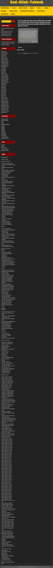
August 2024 (4, 54)
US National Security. (6, 370)
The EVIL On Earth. (6, 364)
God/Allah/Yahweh (5, 124)
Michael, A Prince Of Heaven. (8, 235)
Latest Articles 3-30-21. (7, 429)
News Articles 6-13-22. (7, 469)
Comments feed (5, 149)
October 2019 (4, 109)
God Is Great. (5, 180)
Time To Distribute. (6, 221)
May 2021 (3, 94)
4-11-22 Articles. (5, 389)
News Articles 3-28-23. (7, 379)
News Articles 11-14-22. (7, 447)
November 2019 (5, 108)
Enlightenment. (5, 174)
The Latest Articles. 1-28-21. (8, 365)
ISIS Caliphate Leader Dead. (8, 206)
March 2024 (4, 56)
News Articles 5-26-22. (7, 465)
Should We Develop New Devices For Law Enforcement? (7, 291)
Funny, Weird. (5, 175)
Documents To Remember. (8, 404)
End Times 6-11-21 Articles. (8, 349)
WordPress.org (4, 150)
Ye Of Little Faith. (6, 558)
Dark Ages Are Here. (6, 252)
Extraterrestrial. (41, 11)
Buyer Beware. (5, 272)
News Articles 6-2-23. (6, 474)
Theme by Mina (32, 566)
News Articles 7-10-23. (7, 485)
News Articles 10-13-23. (7, 440)
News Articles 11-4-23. (7, 451)
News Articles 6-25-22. (7, 476)
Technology (4, 135)
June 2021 (3, 93)
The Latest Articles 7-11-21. (8, 523)
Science (3, 131)
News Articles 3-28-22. (7, 456)
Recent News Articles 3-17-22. (8, 508)
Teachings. (46, 8)
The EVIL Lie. (5, 518)
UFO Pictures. (5, 159)
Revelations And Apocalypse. (8, 261)
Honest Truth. (5, 353)
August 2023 (4, 66)
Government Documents (7, 342)
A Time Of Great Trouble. (7, 163)
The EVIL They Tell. (6, 324)
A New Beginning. (6, 333)
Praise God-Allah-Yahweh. (8, 357)
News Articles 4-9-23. (6, 462)
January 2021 (4, 99)
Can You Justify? (6, 274)
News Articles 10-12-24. (6, 31)
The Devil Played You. (7, 295)
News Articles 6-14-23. (7, 471)
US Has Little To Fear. (7, 300)
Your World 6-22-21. (6, 372)
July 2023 (3, 68)
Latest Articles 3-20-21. (7, 428)
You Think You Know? (7, 560)
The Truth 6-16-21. (6, 367)
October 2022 (4, 80)
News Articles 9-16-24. (6, 32)
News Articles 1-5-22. (6, 386)
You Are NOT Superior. (7, 224)
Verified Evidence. (6, 371)
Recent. (3, 360)
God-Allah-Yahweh (26, 2)
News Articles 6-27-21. (7, 479)
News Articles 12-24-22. (7, 376)
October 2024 (4, 52)
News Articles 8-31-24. (6, 34)
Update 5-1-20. (5, 543)
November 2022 (5, 79)
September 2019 (5, 111)
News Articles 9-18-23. (7, 496)
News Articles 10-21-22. (7, 443)
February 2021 (4, 98)
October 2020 (4, 104)
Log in (2, 146)
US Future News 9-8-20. (7, 544)
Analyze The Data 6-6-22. (7, 396)
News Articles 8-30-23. (7, 489)
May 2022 (3, 87)
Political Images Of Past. (7, 504)
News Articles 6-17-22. (7, 472)
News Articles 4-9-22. (6, 461)
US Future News (4, 14)
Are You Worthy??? (6, 228)
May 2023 (3, 70)
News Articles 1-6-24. (6, 437)
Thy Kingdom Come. (6, 245)
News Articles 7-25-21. (7, 487)
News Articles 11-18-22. (7, 450)
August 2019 (4, 112)
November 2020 (5, 102)
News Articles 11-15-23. (7, 449)
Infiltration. (4, 354)
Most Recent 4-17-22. (6, 257)
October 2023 (4, 63)
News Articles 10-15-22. (7, 442)
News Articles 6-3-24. (6, 480)
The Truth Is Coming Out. (7, 535)
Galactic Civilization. (6, 411)
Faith (2, 121)
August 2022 (4, 83)
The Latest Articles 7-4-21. (8, 526)
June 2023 (3, 69)
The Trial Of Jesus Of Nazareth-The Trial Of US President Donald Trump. (7, 532)
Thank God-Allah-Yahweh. (8, 210)
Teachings (3, 132)
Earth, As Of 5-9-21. (6, 173)
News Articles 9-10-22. (7, 493)
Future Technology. (6, 284)
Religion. (32, 8)
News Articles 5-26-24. (7, 467)
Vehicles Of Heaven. (6, 223)
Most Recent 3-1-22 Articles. (8, 433)
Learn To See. (5, 356)
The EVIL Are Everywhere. (8, 263)
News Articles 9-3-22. (6, 498)
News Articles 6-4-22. (6, 482)
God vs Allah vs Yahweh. (7, 181)
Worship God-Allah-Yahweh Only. (27, 11)
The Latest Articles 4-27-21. (8, 522)
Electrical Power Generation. (8, 338)
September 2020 (5, 105)
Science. (39, 8)
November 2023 (5, 62)
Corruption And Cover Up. (8, 399)
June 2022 (3, 86)
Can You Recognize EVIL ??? (8, 311)
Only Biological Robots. (7, 503)
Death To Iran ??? (6, 403)
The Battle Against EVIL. (7, 211)
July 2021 (3, 91)
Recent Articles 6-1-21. (7, 507)
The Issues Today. (13, 11)
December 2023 (4, 61)
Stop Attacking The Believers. (8, 321)
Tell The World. (5, 293)
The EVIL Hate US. (6, 361)
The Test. (4, 217)
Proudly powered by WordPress (23, 566)
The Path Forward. (6, 296)
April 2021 (3, 95)
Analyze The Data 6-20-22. (8, 394)
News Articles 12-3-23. (7, 453)
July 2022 (3, 84)
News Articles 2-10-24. (7, 454)
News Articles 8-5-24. (6, 35)
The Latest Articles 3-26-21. (8, 519)
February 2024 (4, 58)
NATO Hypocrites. (6, 436)
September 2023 (5, 65)
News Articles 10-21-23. (7, 444)
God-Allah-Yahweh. (5, 8)
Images (3, 127)
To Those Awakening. (7, 325)
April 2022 (3, 88)
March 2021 (4, 97)
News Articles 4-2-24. (6, 458)
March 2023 (4, 73)
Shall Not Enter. (5, 236)
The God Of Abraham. (7, 213)
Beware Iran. (4, 397)
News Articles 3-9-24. (6, 457)
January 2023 (4, 76)
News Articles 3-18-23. (7, 385)
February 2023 (4, 75)
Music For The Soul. (23, 8)
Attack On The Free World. (8, 270)
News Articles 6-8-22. (6, 483)
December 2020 (4, 101)
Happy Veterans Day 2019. (8, 425)
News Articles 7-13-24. (7, 486)
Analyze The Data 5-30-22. (8, 392)
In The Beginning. (6, 426)
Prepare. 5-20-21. (5, 358)
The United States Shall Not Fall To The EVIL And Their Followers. (8, 538)
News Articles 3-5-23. (6, 388)
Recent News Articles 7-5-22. (8, 510)
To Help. (3, 540)
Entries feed (4, 147)
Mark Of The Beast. (6, 432)
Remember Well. (5, 515)
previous (20, 47)
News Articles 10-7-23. (7, 446)
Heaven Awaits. (5, 232)
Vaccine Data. (5, 554)
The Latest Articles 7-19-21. (8, 525)
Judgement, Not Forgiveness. (8, 315)
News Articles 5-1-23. (6, 464)
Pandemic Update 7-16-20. (8, 288)
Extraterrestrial (4, 119)
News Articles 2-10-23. (7, 378)
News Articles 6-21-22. (7, 475)
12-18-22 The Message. (7, 343)
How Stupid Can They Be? (8, 285)
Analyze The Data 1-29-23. (8, 381)
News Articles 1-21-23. (7, 383)
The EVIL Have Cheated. (7, 363)
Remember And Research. (8, 514)
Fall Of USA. (4, 350)
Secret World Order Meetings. (8, 517)
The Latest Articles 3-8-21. (8, 521)
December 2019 (4, 106)
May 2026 (3, 51)
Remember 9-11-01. (6, 512)
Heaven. (14, 8)
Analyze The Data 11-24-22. (8, 390)
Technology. (3, 11)
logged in (25, 53)
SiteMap (13, 14)
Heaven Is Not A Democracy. (8, 234)
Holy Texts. (4, 256)
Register (3, 145)
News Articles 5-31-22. (7, 468)
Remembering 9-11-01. (7, 260)
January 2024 (4, 59)
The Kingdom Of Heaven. (7, 241)
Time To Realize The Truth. (8, 246)
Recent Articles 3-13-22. (7, 505)
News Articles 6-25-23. (7, 478)
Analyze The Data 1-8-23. (7, 382)
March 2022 (4, 90)
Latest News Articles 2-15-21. (8, 431)
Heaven (3, 125)
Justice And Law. (6, 317)
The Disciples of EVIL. (7, 322)
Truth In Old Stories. (6, 327)
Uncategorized (4, 137)
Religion (3, 128)
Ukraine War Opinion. (7, 541)
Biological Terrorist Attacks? (8, 271)
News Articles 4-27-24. (7, 460)
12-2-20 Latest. (5, 345)
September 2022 (5, 81)
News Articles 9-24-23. (7, 497)
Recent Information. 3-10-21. (8, 259)
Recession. (4, 511)
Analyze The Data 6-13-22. (8, 393)
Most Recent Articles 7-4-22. (8, 435)
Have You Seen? (5, 352)
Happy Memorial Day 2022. (8, 424)
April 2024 (3, 55)
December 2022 (4, 77)
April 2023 (3, 72)
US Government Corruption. (8, 368)
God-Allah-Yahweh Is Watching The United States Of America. (8, 192)
